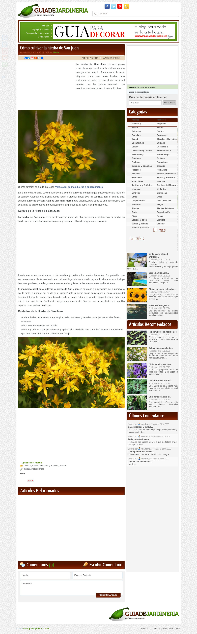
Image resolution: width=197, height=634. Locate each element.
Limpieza (136, 189)
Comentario (71, 586)
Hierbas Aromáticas (166, 174)
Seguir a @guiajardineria (139, 92)
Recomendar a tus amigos (37, 33)
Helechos (136, 170)
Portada (45, 26)
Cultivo (35, 465)
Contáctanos (43, 37)
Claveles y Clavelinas (167, 139)
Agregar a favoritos (40, 29)
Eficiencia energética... (159, 305)
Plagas (160, 204)
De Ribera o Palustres (162, 148)
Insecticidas (137, 181)
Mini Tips (136, 193)
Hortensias (137, 177)
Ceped (135, 139)
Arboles (135, 120)
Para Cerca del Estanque (164, 202)
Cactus (160, 131)
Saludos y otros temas (139, 221)
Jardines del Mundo (166, 185)
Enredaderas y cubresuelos (164, 152)
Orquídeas (162, 193)
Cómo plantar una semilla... (141, 452)
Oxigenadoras (138, 201)
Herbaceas (162, 170)
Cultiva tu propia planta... (161, 348)
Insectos (161, 181)
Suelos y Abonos (140, 224)
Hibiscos (136, 174)
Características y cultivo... (140, 427)
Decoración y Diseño (142, 150)
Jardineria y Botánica (49, 465)
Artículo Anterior (90, 58)
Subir (178, 628)
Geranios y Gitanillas (142, 166)
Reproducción (164, 212)
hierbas (27, 469)
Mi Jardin (161, 189)
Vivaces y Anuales (140, 227)
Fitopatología (163, 154)
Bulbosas (136, 131)
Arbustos (161, 120)
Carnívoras (162, 135)
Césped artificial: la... (159, 273)
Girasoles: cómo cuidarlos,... (162, 289)
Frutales (161, 158)
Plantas (63, 465)
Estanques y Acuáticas (138, 155)
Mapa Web (168, 628)
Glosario (161, 166)
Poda (134, 212)
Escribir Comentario (105, 565)
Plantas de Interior (166, 208)
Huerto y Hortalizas (166, 177)
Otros (134, 197)
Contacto (156, 628)
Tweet (22, 473)
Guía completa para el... (160, 397)
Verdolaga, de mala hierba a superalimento (79, 187)
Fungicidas (162, 162)
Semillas (161, 220)
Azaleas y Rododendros (138, 125)
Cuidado (27, 465)
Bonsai (135, 127)
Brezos (160, 127)
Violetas (161, 224)
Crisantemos (138, 143)
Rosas (160, 216)
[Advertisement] (46, 85)
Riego (134, 216)
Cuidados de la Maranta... (161, 380)
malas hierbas (38, 469)
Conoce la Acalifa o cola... (140, 461)
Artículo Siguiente (111, 58)
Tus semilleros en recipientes (163, 332)
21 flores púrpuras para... (161, 364)
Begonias (161, 124)
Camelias (136, 135)
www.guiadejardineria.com (36, 628)
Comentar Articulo (108, 595)
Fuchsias (136, 162)
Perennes (136, 204)
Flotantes (136, 158)
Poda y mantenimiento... (139, 439)
